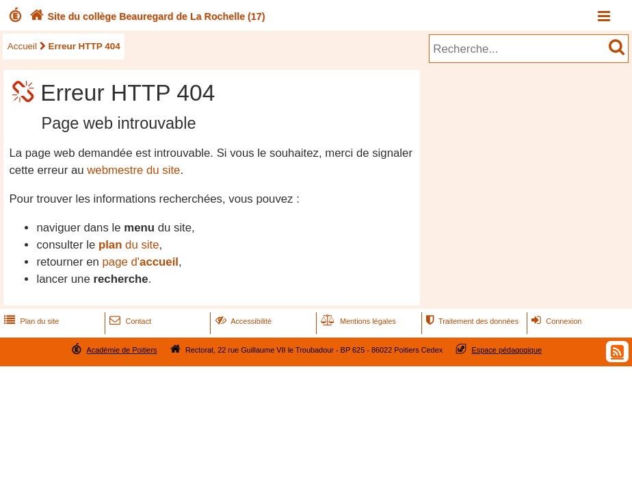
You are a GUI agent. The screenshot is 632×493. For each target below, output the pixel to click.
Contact (129, 321)
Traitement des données (470, 321)
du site (128, 244)
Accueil (22, 46)
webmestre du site (133, 170)
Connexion (555, 321)
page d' (141, 261)
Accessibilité (242, 321)
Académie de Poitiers (121, 350)
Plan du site (30, 321)
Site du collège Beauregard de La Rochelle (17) (146, 16)
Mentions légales (357, 321)
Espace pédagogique (507, 350)
